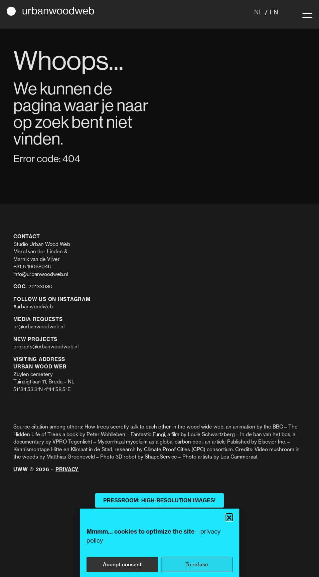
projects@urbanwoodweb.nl (45, 346)
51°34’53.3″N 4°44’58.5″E (42, 389)
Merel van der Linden (38, 251)
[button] (229, 517)
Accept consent (122, 564)
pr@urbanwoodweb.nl (38, 326)
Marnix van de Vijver (36, 259)
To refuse (196, 564)
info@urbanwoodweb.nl (40, 274)
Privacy (67, 469)
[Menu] (307, 14)
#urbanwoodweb (33, 306)
